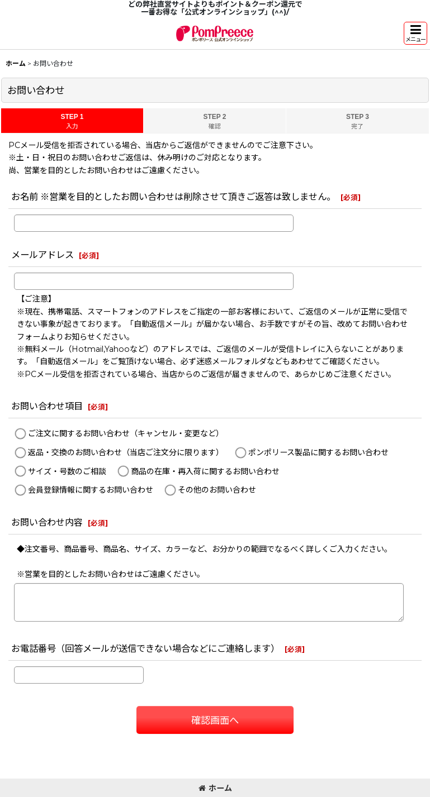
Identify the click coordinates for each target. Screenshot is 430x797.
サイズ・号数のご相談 (67, 471)
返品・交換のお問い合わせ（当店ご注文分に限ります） (126, 452)
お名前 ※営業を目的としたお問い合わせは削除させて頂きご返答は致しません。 (173, 196)
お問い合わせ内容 (47, 522)
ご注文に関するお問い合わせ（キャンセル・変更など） (126, 434)
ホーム (215, 788)
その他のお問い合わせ (217, 490)
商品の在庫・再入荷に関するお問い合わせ (205, 471)
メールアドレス (42, 254)
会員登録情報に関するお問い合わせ (90, 490)
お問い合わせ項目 (47, 406)
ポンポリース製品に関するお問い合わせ (318, 452)
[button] (415, 33)
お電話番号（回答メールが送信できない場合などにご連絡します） (145, 648)
